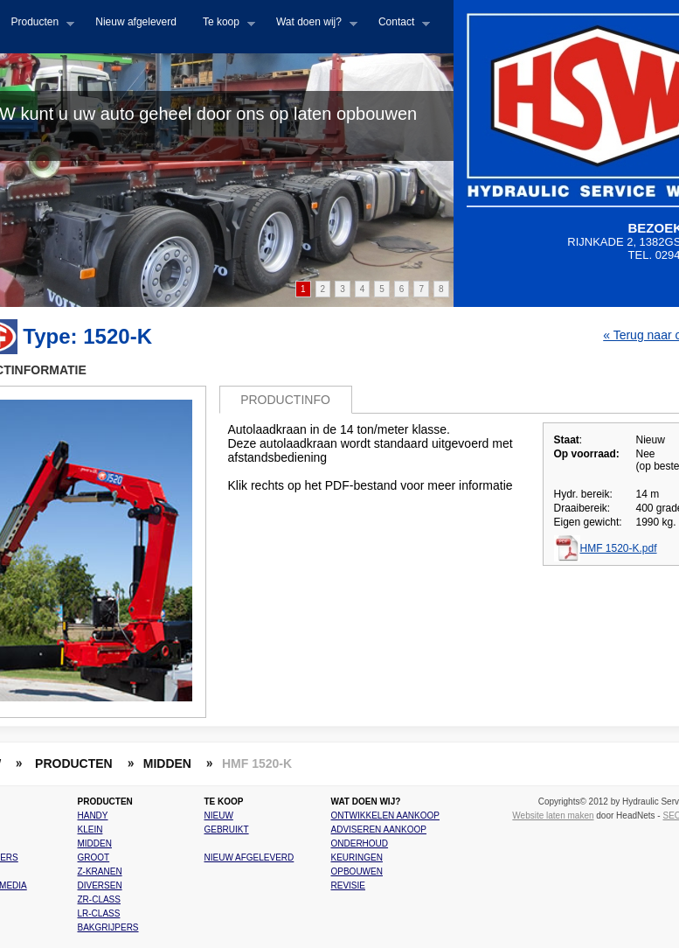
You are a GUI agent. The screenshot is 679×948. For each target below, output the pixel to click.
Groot (94, 857)
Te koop (222, 27)
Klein (90, 829)
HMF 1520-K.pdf (618, 548)
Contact (397, 27)
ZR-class (99, 899)
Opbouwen (357, 871)
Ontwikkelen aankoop (385, 815)
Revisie (348, 885)
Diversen (100, 885)
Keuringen (357, 857)
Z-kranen (100, 871)
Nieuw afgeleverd (136, 22)
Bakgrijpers (108, 927)
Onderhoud (360, 843)
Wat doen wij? (310, 27)
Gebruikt (226, 829)
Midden (95, 843)
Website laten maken (552, 815)
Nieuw (218, 815)
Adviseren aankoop (378, 829)
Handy (93, 815)
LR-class (99, 913)
